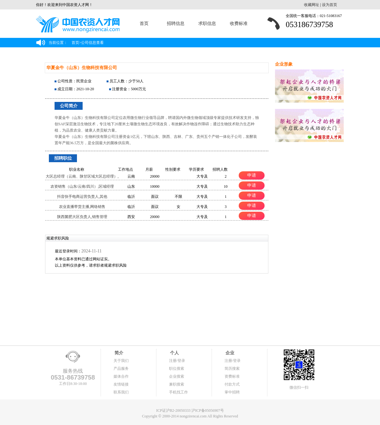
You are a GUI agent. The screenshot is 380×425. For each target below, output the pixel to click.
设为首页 (329, 5)
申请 (251, 175)
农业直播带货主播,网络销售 (82, 206)
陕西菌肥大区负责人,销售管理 (82, 217)
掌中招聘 (232, 392)
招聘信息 (175, 23)
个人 (174, 353)
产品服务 (121, 368)
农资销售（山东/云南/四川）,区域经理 (82, 186)
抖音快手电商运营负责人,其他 (82, 196)
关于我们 (121, 360)
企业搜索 (176, 376)
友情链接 (121, 384)
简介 (119, 353)
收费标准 (239, 23)
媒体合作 (121, 376)
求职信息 (207, 23)
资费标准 (232, 376)
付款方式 (232, 384)
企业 (230, 353)
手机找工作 (178, 392)
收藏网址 (311, 5)
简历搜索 (232, 368)
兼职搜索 (176, 384)
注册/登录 (177, 360)
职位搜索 (176, 368)
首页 (144, 23)
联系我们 (121, 392)
